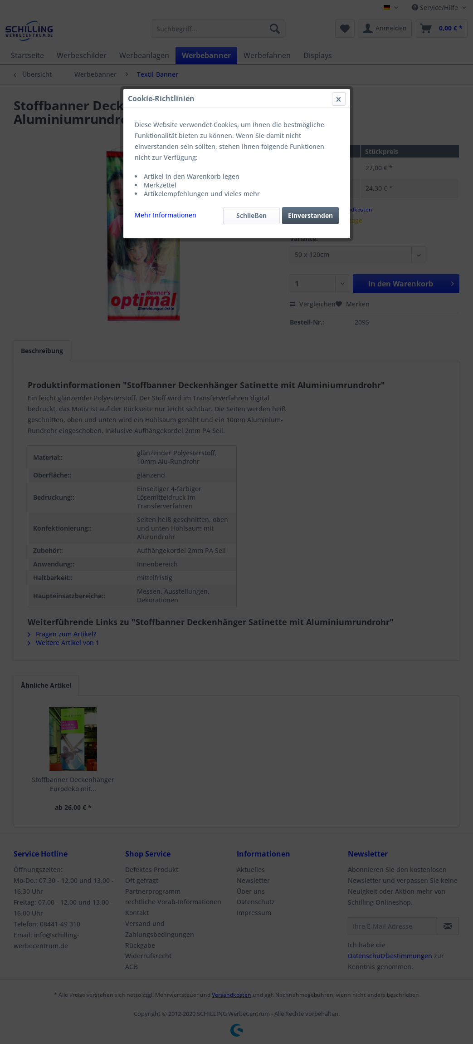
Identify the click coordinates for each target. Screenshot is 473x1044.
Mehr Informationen (165, 215)
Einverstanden (310, 215)
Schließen (251, 215)
